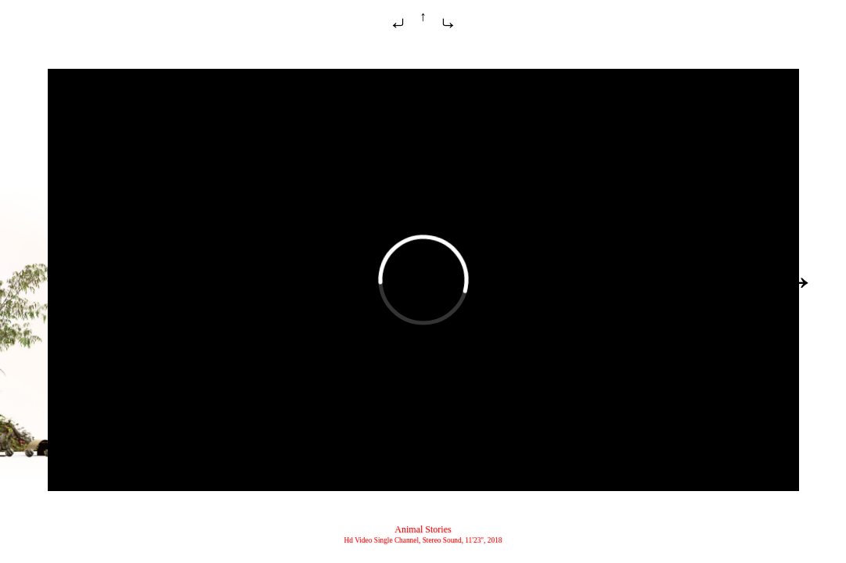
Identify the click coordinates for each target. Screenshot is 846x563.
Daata (779, 282)
